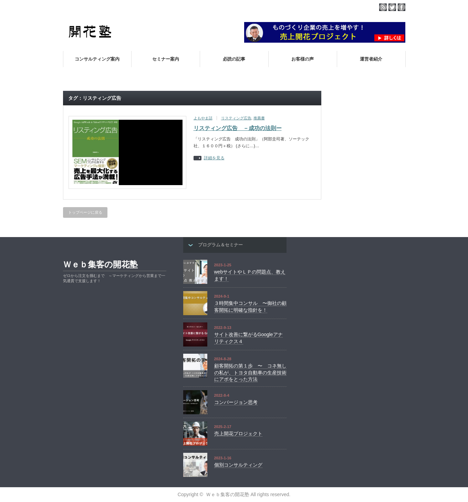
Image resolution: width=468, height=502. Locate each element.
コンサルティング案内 (97, 59)
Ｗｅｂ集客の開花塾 (100, 264)
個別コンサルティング (238, 465)
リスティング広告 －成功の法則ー (238, 128)
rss (383, 7)
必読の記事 (234, 59)
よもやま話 (203, 118)
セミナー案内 (165, 59)
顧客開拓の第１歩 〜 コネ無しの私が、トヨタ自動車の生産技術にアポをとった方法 (250, 372)
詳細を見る (214, 158)
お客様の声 (302, 59)
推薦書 (259, 118)
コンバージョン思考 (236, 402)
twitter (392, 7)
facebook (401, 7)
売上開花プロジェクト (238, 433)
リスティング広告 (236, 118)
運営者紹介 (371, 59)
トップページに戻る (85, 212)
